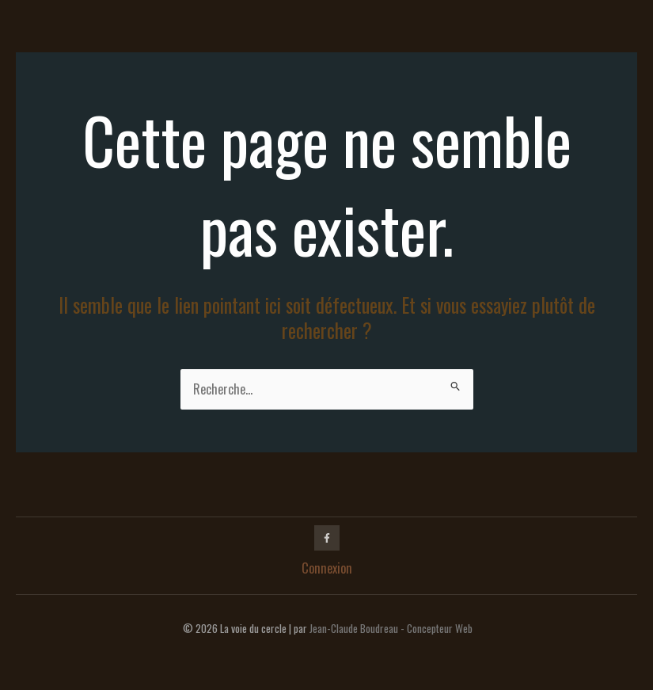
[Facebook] (327, 538)
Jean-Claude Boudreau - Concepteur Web (391, 628)
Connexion (327, 568)
